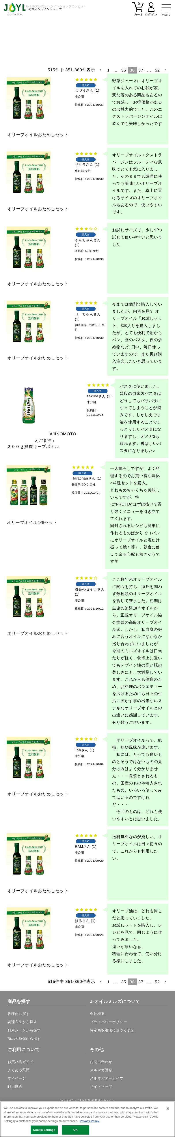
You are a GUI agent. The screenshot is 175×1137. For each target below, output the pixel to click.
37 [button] (140, 100)
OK (75, 1129)
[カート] (138, 12)
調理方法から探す (22, 1052)
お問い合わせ (101, 1092)
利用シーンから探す (24, 1061)
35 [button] (123, 100)
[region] (87, 1119)
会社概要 (97, 1044)
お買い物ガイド (20, 1092)
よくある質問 (18, 1101)
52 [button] (157, 100)
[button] (101, 100)
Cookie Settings (44, 1129)
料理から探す (18, 1044)
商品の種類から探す (24, 1069)
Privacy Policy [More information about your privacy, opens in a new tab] (89, 1121)
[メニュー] (166, 9)
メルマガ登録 (101, 1101)
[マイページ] (151, 12)
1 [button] (108, 100)
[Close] (168, 1108)
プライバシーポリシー (108, 1052)
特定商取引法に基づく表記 (112, 1061)
